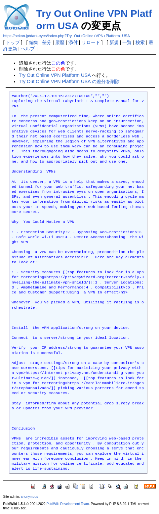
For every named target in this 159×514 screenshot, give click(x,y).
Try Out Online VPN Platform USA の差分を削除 (69, 81)
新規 (114, 42)
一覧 (127, 42)
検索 (140, 42)
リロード (91, 42)
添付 (73, 42)
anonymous (29, 496)
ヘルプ (28, 48)
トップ (13, 42)
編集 (33, 42)
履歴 (59, 42)
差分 (46, 42)
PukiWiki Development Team (68, 504)
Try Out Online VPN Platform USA (55, 75)
